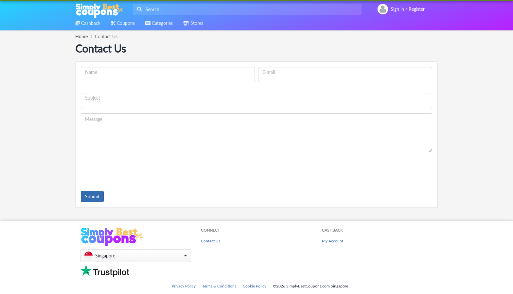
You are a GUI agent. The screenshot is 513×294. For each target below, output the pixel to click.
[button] (135, 255)
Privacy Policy (184, 286)
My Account (332, 240)
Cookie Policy (254, 286)
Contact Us (210, 240)
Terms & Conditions (219, 286)
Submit (92, 196)
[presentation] (130, 170)
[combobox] (246, 9)
